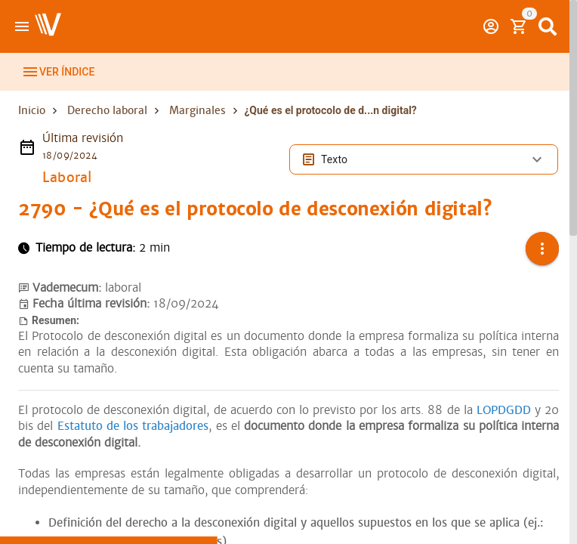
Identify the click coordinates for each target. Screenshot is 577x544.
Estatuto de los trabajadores (133, 426)
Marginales (197, 110)
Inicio (31, 110)
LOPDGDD (504, 410)
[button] (542, 248)
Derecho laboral (107, 110)
